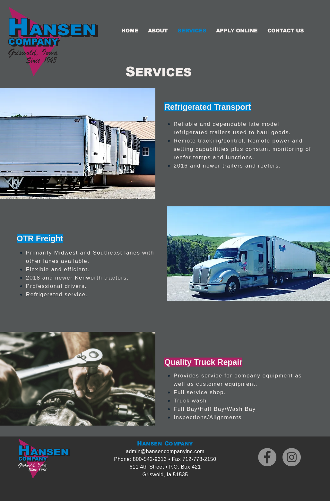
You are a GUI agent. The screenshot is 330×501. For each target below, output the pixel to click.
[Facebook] (267, 457)
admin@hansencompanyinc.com (165, 451)
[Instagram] (291, 457)
